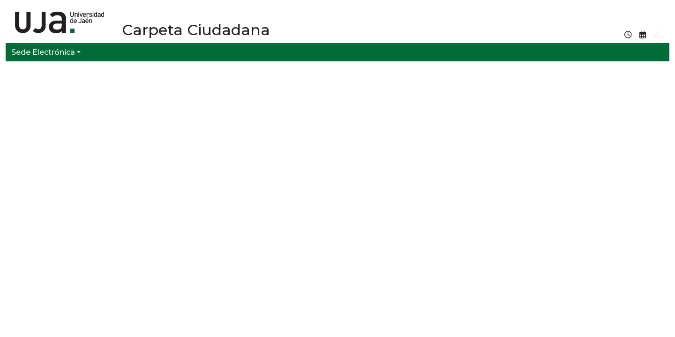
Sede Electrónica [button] (43, 52)
